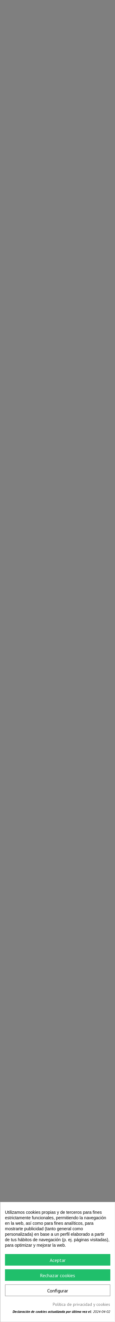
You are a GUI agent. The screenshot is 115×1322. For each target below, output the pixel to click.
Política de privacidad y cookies (81, 1304)
